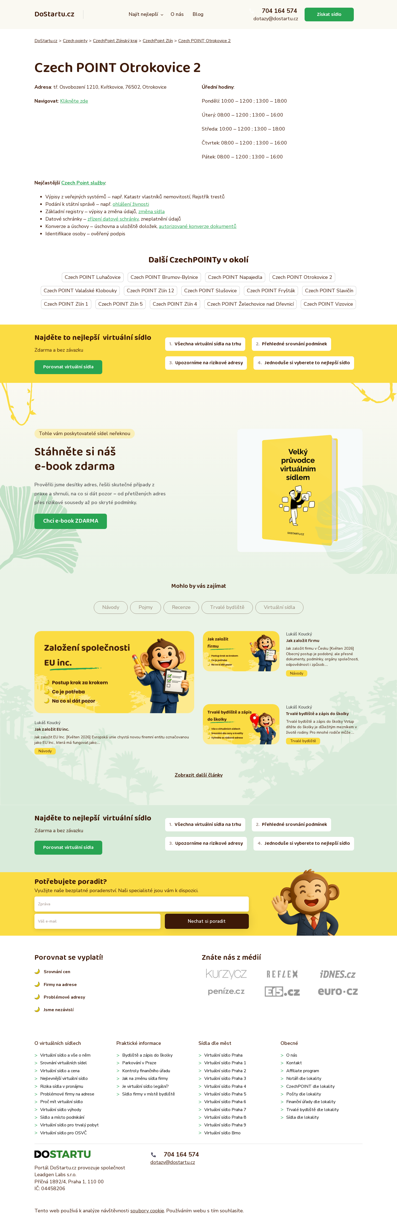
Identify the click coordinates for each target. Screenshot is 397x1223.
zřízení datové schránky (113, 219)
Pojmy (146, 607)
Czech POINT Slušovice (210, 290)
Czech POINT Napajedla (235, 277)
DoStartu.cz (54, 14)
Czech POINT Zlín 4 (175, 304)
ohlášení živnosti (131, 204)
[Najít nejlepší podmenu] (162, 14)
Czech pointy (75, 41)
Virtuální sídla (279, 607)
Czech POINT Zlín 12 (150, 290)
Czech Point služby (83, 183)
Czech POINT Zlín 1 (66, 304)
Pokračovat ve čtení (114, 737)
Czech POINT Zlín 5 (120, 304)
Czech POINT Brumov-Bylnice (164, 277)
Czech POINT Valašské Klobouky (80, 290)
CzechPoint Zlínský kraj (115, 41)
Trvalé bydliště (227, 607)
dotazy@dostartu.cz (275, 18)
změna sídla (151, 211)
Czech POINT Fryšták (271, 290)
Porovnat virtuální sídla (68, 367)
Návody (110, 607)
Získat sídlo (329, 14)
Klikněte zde (74, 101)
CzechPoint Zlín (158, 41)
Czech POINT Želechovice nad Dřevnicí (250, 304)
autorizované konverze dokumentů (198, 226)
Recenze (181, 607)
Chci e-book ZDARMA (70, 521)
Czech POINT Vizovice (328, 304)
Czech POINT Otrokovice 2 (204, 41)
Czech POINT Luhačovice (93, 277)
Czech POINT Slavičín (329, 290)
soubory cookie (147, 1210)
